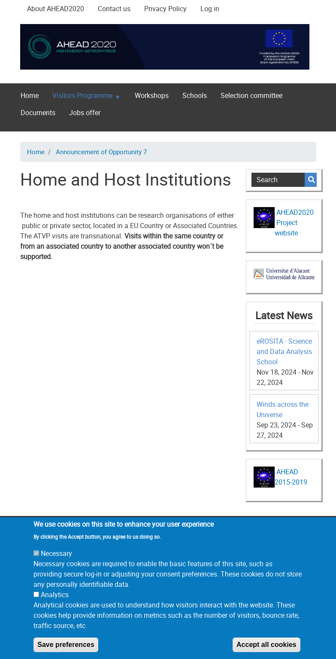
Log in (209, 8)
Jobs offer (84, 112)
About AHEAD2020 (55, 8)
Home (30, 95)
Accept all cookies (266, 651)
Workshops (152, 95)
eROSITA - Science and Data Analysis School (284, 351)
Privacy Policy (165, 8)
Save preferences (65, 651)
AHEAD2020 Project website (294, 222)
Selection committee (251, 95)
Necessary (56, 559)
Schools (194, 95)
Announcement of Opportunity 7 (101, 151)
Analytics (55, 601)
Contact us (114, 8)
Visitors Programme (82, 97)
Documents (38, 112)
